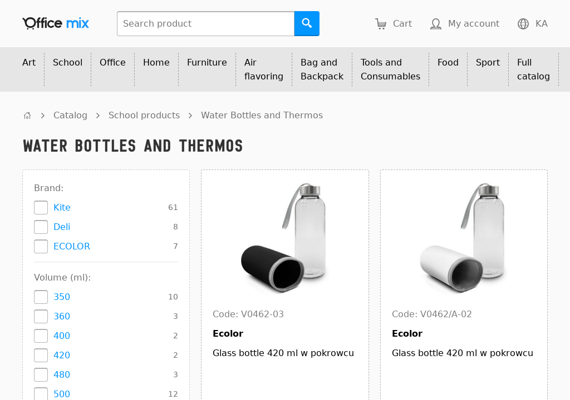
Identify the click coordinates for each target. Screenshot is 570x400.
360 (61, 316)
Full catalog (533, 69)
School (67, 62)
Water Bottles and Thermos (262, 115)
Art (29, 62)
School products (144, 115)
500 (61, 394)
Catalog (70, 115)
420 (61, 355)
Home (156, 62)
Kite (62, 207)
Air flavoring (263, 69)
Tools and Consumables (390, 69)
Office (113, 62)
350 (61, 297)
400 (61, 336)
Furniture (207, 62)
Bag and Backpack (322, 69)
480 (61, 374)
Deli (61, 227)
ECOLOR (71, 246)
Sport (488, 62)
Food (448, 62)
